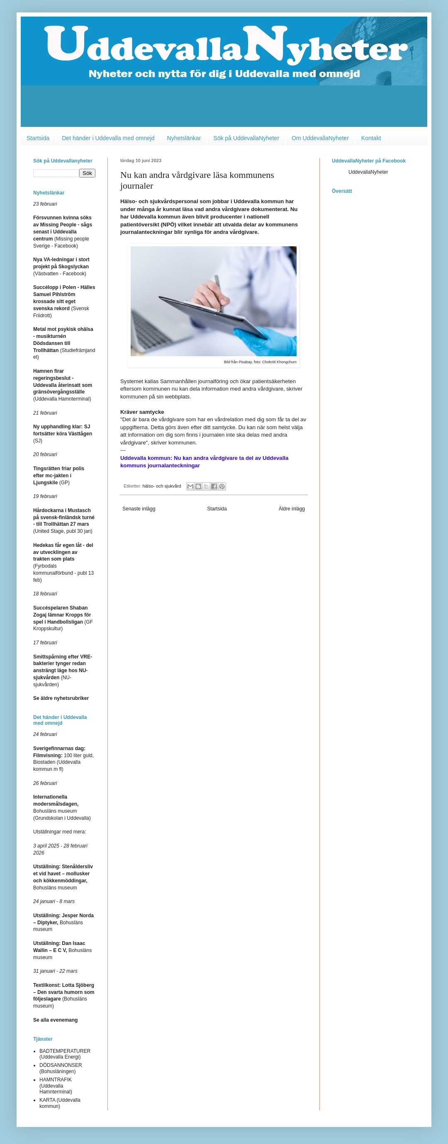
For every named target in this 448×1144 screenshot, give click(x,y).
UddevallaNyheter (368, 172)
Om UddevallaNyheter (320, 138)
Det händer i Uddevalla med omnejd (108, 138)
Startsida (38, 138)
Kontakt (371, 138)
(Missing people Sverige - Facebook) (62, 231)
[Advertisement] (224, 108)
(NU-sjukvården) (62, 670)
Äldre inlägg (292, 509)
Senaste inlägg (138, 509)
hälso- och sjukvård (162, 485)
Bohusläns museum (63, 923)
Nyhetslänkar (184, 138)
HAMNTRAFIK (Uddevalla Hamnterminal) (55, 1086)
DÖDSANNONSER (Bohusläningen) (60, 1068)
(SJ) (62, 434)
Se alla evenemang (55, 1020)
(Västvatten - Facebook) (61, 267)
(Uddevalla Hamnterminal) (62, 385)
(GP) (58, 476)
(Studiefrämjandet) (64, 343)
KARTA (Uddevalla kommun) (59, 1103)
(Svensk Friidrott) (64, 301)
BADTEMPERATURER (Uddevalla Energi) (64, 1054)
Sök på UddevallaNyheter (246, 138)
